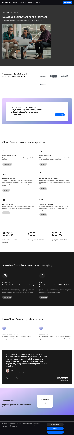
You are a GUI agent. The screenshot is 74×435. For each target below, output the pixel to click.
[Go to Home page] (6, 2)
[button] (16, 2)
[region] (37, 428)
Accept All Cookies (55, 432)
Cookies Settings (55, 424)
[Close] (71, 428)
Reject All (55, 428)
